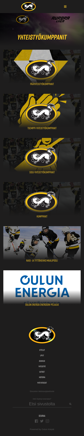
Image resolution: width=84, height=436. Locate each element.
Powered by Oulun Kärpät (42, 429)
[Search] (42, 404)
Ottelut (42, 350)
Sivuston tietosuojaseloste (42, 391)
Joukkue (42, 361)
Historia (42, 377)
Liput (42, 355)
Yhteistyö (42, 366)
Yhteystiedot (42, 382)
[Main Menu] (65, 7)
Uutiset (42, 371)
